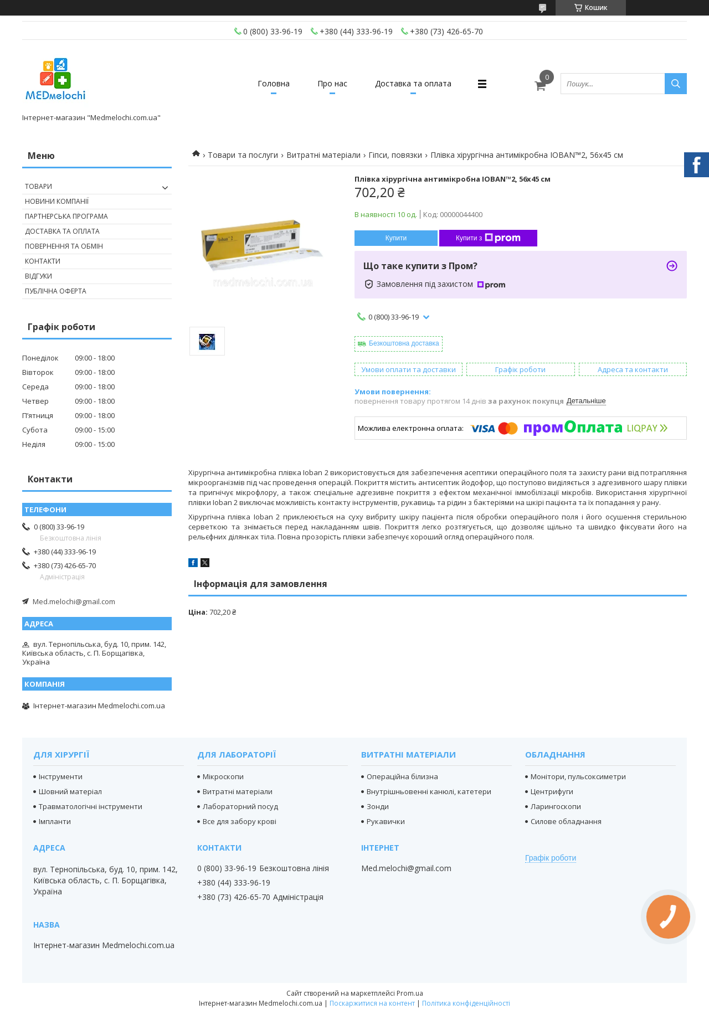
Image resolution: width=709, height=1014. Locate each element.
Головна (274, 83)
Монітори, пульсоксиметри (578, 776)
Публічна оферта (55, 291)
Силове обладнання (566, 821)
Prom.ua (410, 993)
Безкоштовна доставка (404, 343)
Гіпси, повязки (395, 155)
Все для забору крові (239, 821)
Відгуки (38, 276)
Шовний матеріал (70, 791)
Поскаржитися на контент (372, 1003)
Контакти (42, 261)
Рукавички (386, 821)
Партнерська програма (66, 216)
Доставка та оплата (413, 83)
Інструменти (61, 776)
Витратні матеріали (323, 155)
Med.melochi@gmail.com (74, 601)
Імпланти (55, 821)
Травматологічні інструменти (90, 806)
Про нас (332, 83)
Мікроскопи (223, 776)
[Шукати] (676, 83)
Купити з (488, 238)
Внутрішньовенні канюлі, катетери (429, 791)
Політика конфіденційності (466, 1003)
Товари (38, 186)
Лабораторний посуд (240, 806)
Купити (396, 238)
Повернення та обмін (64, 246)
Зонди (378, 806)
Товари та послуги (243, 155)
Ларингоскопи (556, 806)
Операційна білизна (402, 776)
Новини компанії (57, 201)
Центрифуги (552, 791)
